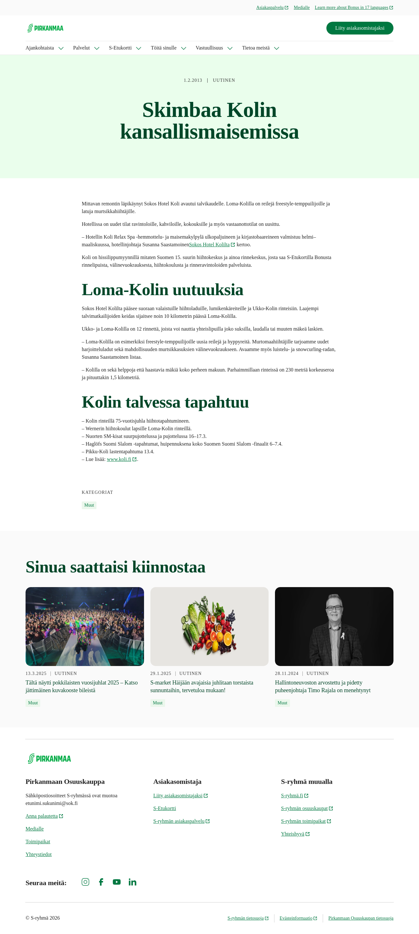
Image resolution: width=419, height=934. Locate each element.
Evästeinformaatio (299, 918)
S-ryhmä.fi (295, 795)
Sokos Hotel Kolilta (212, 244)
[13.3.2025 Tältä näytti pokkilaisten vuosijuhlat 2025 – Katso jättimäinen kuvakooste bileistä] (85, 647)
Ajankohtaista (40, 47)
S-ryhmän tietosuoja (248, 918)
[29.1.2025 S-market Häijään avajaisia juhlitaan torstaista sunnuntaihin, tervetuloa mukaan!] (209, 647)
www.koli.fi (122, 459)
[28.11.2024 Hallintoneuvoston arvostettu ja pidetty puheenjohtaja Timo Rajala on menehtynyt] (334, 647)
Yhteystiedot (39, 854)
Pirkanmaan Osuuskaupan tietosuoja (360, 918)
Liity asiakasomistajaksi (360, 28)
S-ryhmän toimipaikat (306, 821)
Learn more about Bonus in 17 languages (354, 7)
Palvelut (81, 47)
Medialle (302, 7)
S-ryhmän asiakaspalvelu (181, 821)
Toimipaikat (38, 841)
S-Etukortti (120, 47)
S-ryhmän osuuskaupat (307, 808)
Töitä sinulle (163, 47)
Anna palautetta (45, 816)
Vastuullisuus (209, 47)
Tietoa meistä (256, 47)
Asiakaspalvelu (272, 7)
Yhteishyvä (295, 834)
